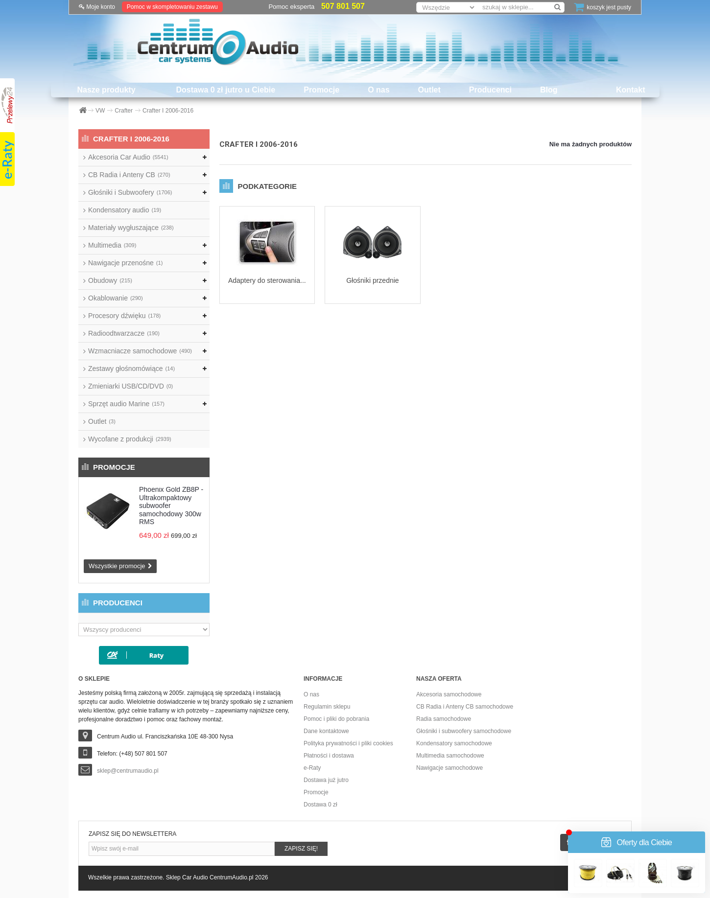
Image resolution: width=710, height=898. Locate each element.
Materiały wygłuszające (131, 227)
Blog (549, 90)
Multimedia (112, 245)
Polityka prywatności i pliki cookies (348, 743)
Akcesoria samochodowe (448, 694)
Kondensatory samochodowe (454, 743)
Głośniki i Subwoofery (130, 192)
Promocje (321, 90)
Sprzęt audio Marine (126, 404)
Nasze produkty (106, 90)
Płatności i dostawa (329, 755)
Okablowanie (115, 298)
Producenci (490, 90)
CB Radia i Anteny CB (129, 175)
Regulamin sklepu (327, 706)
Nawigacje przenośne (125, 263)
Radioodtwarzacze (124, 333)
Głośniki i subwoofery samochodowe (463, 731)
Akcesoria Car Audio (128, 157)
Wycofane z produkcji (129, 439)
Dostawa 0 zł (320, 804)
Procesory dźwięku (124, 316)
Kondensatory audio (124, 210)
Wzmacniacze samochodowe (140, 351)
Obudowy (110, 280)
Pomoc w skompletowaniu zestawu (172, 6)
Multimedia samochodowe (450, 755)
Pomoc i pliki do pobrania (336, 718)
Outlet (429, 90)
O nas (378, 90)
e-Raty (312, 767)
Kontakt (630, 90)
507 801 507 (343, 6)
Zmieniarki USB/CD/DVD (130, 386)
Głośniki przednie (372, 280)
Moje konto (97, 6)
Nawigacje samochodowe (449, 767)
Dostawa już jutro (326, 780)
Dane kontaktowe (326, 731)
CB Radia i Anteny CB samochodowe (464, 706)
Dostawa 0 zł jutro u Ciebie (226, 90)
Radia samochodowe (443, 718)
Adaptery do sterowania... (267, 280)
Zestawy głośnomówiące (131, 368)
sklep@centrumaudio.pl (128, 770)
